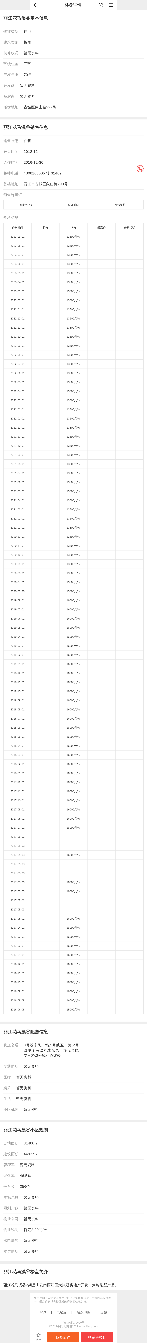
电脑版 (61, 1312)
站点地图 (83, 1312)
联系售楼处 (97, 1337)
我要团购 (62, 1337)
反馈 (103, 1312)
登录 (43, 1312)
